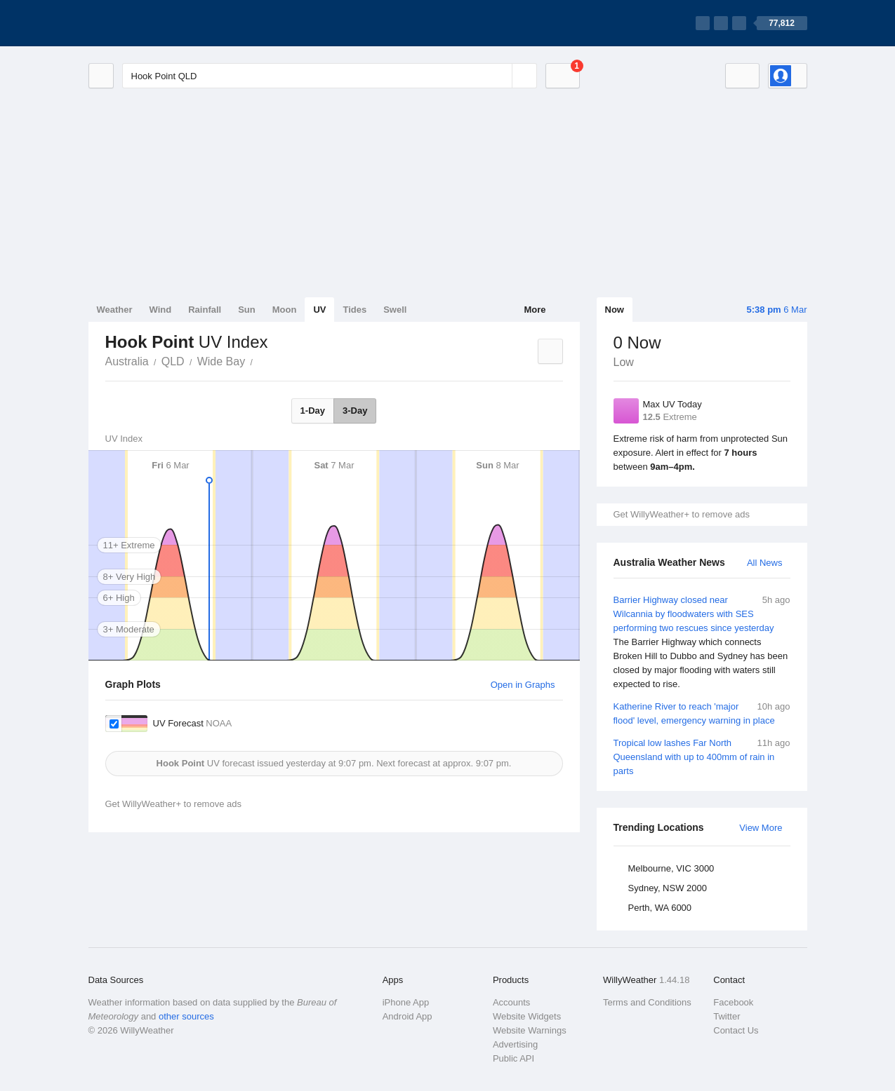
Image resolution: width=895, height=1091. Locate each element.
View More (760, 827)
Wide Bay (221, 361)
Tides (354, 309)
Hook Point (260, 360)
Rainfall (204, 309)
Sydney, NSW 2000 (667, 888)
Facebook (733, 1002)
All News (765, 562)
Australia (127, 361)
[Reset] (499, 75)
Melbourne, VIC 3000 (671, 868)
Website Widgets (527, 1016)
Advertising (515, 1044)
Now (614, 309)
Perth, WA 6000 (660, 907)
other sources (186, 1016)
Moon (284, 309)
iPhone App (406, 1002)
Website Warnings (529, 1030)
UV (319, 309)
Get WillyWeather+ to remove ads (682, 514)
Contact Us (735, 1030)
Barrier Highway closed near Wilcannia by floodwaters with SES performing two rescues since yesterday (702, 642)
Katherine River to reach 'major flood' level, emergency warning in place (702, 713)
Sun (247, 309)
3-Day (355, 410)
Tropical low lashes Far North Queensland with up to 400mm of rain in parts (702, 756)
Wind (161, 309)
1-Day (312, 410)
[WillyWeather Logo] (154, 23)
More (534, 309)
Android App (407, 1016)
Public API (513, 1058)
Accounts (511, 1002)
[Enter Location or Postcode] (329, 75)
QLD (173, 361)
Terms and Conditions (647, 1002)
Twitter (726, 1016)
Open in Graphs (523, 684)
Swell (394, 309)
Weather (115, 309)
